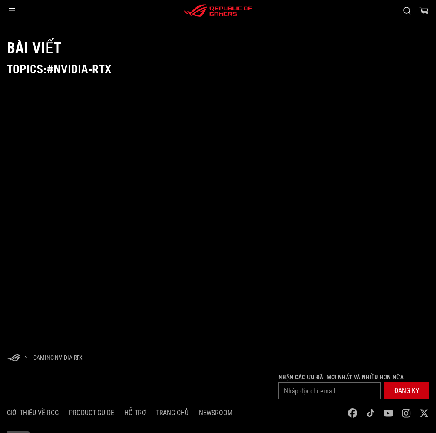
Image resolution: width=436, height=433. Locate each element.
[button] (12, 11)
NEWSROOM (215, 413)
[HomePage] (13, 358)
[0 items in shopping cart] (424, 10)
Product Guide (91, 413)
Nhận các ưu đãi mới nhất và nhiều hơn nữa (341, 377)
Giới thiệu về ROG (33, 413)
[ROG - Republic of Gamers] (218, 10)
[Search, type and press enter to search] (407, 10)
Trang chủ (172, 413)
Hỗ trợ (135, 413)
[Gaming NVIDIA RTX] (58, 357)
